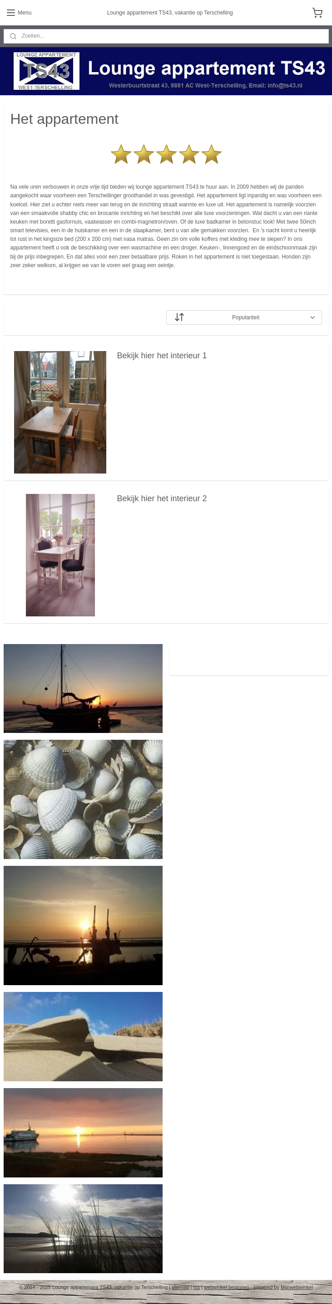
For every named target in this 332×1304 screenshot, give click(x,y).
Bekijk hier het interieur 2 (162, 498)
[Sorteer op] (244, 318)
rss (196, 1287)
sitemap (180, 1287)
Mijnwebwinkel (297, 1287)
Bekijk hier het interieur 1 (162, 356)
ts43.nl (189, 655)
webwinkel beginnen (226, 1287)
